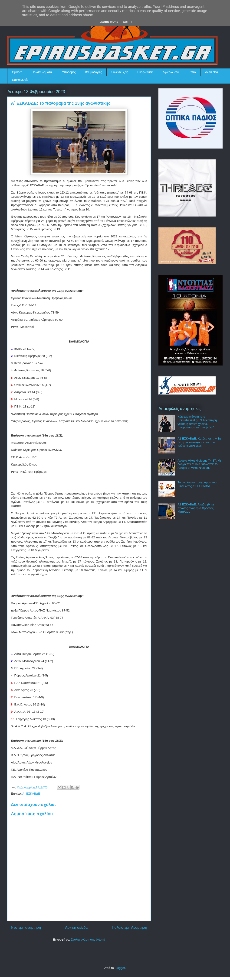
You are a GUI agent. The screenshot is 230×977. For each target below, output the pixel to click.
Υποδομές (69, 72)
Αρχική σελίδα (76, 927)
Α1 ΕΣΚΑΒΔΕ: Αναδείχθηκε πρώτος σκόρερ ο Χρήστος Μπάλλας (195, 508)
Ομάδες (17, 72)
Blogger (120, 968)
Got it (127, 21)
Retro (192, 72)
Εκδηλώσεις (145, 72)
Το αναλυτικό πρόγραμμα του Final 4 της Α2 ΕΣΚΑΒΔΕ (197, 484)
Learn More (109, 21)
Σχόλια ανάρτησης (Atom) (88, 939)
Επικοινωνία (20, 79)
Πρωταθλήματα (42, 72)
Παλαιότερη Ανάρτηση (129, 927)
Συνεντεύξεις (119, 72)
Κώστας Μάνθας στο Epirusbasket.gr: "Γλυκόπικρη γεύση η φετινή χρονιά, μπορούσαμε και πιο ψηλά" (197, 422)
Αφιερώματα (171, 72)
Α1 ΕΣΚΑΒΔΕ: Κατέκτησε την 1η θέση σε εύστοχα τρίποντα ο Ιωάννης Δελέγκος (199, 442)
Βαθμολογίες (93, 72)
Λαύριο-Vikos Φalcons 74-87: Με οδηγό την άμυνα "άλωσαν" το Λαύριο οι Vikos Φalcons (199, 464)
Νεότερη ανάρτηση (26, 927)
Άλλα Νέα (211, 72)
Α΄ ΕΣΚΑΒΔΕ (31, 793)
